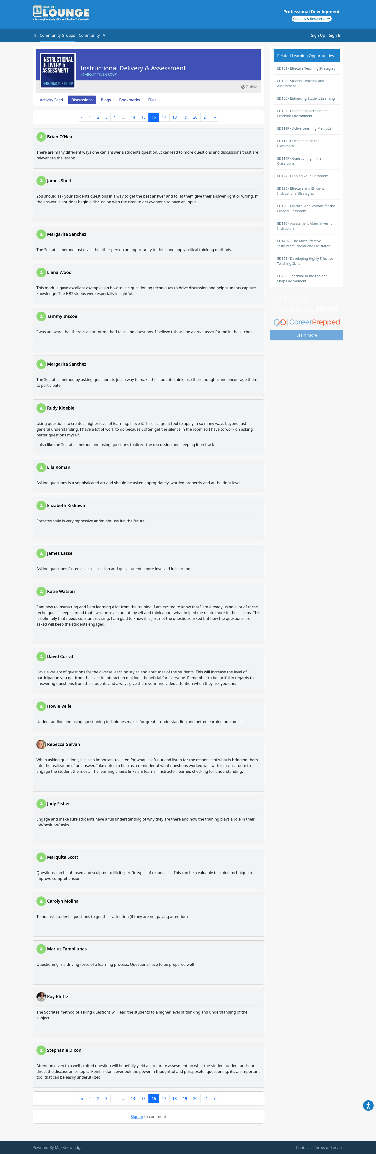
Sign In (335, 35)
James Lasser (60, 553)
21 (206, 117)
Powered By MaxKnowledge (57, 1147)
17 (164, 117)
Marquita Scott (62, 857)
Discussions (82, 100)
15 (143, 117)
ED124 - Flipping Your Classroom (302, 176)
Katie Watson (61, 591)
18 (174, 117)
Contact (303, 1147)
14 (133, 117)
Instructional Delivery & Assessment (133, 68)
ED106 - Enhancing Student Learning (306, 98)
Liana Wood (59, 272)
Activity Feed (51, 100)
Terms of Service (328, 1147)
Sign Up (318, 35)
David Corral (60, 656)
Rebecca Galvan (63, 744)
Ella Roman (58, 467)
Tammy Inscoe (62, 316)
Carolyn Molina (63, 901)
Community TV (92, 35)
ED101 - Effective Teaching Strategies (306, 68)
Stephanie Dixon (64, 1050)
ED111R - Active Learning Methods (304, 128)
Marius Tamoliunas (67, 949)
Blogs (106, 100)
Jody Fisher (58, 803)
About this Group (99, 74)
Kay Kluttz (57, 996)
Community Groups (57, 35)
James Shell (59, 180)
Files (152, 100)
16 (154, 117)
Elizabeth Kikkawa (66, 505)
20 (195, 117)
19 (185, 117)
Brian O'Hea (59, 136)
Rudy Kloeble (60, 408)
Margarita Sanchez (66, 234)
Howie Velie (59, 706)
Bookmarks (129, 100)
